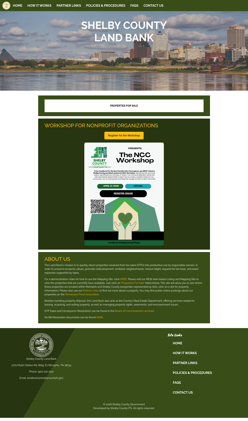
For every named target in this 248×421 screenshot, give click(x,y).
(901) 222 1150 (46, 371)
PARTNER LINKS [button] (185, 363)
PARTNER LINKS (68, 5)
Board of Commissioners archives (134, 310)
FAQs (134, 5)
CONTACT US (153, 5)
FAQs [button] (177, 383)
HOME (17, 5)
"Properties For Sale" (133, 282)
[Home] (6, 5)
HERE (123, 279)
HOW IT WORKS (39, 5)
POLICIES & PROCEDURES (105, 5)
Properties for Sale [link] (124, 105)
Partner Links (90, 290)
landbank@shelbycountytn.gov (45, 377)
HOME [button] (177, 343)
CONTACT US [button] (183, 392)
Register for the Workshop (124, 135)
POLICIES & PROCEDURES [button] (192, 373)
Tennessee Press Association (82, 294)
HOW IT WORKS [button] (185, 353)
